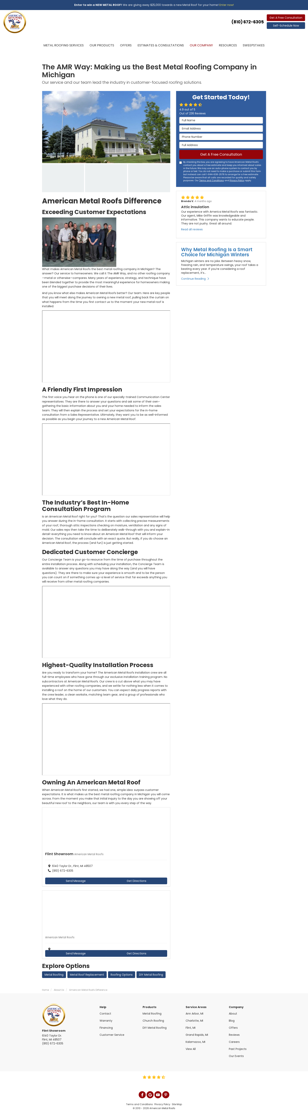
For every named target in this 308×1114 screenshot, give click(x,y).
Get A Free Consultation (286, 18)
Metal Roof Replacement (87, 975)
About (233, 1014)
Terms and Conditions (211, 180)
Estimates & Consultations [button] (161, 45)
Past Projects (238, 1049)
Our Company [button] (201, 45)
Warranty (106, 1021)
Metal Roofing (54, 975)
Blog (232, 1021)
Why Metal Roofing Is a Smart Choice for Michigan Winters (216, 252)
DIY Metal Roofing (151, 975)
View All (191, 1049)
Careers (234, 1042)
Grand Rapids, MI (197, 1035)
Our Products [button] (102, 45)
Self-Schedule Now (286, 26)
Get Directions (136, 881)
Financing (106, 1028)
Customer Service (112, 1035)
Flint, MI (190, 1028)
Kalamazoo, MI (195, 1042)
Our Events (236, 1056)
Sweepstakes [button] (254, 45)
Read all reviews (192, 229)
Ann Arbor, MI (194, 1014)
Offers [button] (126, 45)
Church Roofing (153, 1021)
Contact (105, 1014)
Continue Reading (195, 279)
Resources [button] (228, 45)
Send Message (76, 881)
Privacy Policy (237, 180)
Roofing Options (122, 975)
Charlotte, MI (194, 1021)
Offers (233, 1028)
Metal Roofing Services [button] (63, 45)
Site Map (177, 1104)
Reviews (234, 1035)
